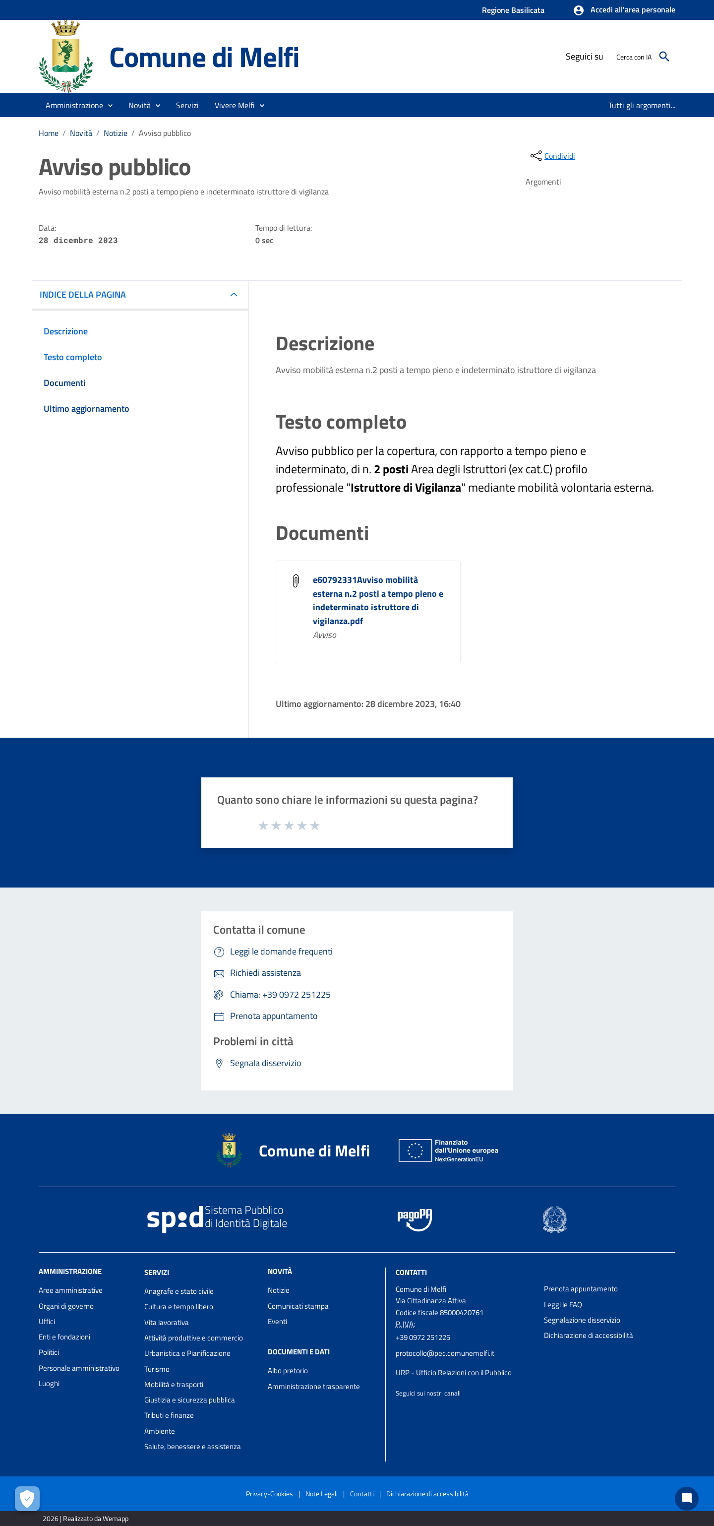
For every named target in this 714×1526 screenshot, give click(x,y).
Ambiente (159, 1431)
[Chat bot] (686, 1498)
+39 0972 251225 (423, 1337)
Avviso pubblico (165, 133)
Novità (81, 133)
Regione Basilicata (513, 10)
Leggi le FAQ (563, 1304)
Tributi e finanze (169, 1415)
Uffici (47, 1321)
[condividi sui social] (552, 156)
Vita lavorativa (166, 1322)
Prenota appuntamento (581, 1288)
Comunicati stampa (298, 1306)
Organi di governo (66, 1306)
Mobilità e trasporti (173, 1384)
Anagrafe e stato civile (179, 1291)
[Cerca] (664, 56)
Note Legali (321, 1493)
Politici (49, 1352)
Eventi (277, 1321)
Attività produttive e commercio (193, 1337)
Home (49, 133)
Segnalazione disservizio (582, 1320)
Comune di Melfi (204, 56)
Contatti (411, 1272)
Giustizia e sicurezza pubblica (189, 1399)
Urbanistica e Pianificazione (187, 1353)
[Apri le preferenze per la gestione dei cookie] (27, 1498)
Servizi (156, 1272)
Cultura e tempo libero (178, 1306)
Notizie (115, 133)
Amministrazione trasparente (314, 1386)
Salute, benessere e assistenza (192, 1446)
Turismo (157, 1369)
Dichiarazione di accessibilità (588, 1335)
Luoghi (49, 1383)
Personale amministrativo (79, 1368)
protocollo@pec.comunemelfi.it (445, 1353)
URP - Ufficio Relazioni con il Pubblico (454, 1372)
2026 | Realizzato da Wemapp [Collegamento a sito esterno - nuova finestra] (85, 1518)
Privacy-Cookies (269, 1493)
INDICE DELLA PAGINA (83, 294)
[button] (624, 10)
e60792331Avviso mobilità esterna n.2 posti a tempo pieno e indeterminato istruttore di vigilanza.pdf (378, 600)
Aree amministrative (71, 1290)
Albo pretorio (288, 1370)
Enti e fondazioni (64, 1336)
